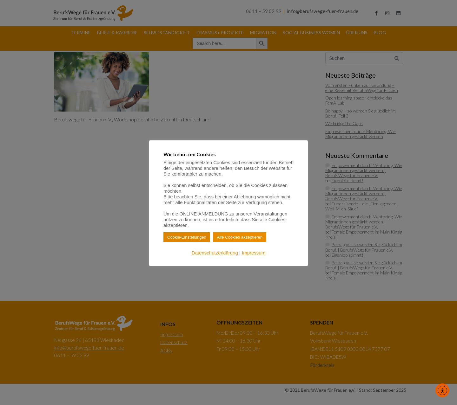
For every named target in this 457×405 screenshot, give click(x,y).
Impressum (253, 252)
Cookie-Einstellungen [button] (186, 237)
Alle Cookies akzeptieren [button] (239, 237)
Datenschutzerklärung (215, 252)
